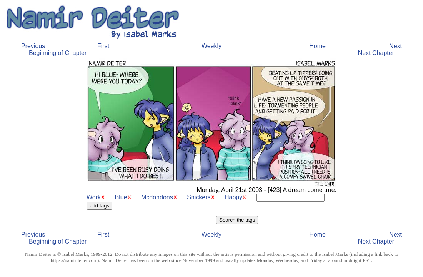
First (103, 46)
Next (395, 46)
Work (94, 197)
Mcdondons (157, 197)
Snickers (198, 197)
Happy (233, 197)
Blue (121, 197)
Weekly (211, 46)
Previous (33, 46)
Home (317, 46)
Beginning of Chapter (58, 53)
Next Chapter (376, 53)
